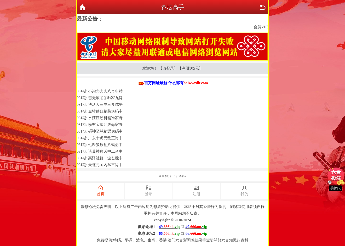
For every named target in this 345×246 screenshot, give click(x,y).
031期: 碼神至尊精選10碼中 (100, 131)
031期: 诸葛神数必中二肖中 (100, 151)
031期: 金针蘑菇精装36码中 (100, 111)
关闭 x (335, 188)
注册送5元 (190, 68)
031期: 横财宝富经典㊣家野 (100, 125)
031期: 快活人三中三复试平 (100, 104)
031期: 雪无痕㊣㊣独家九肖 (100, 98)
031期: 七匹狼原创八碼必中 (100, 145)
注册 (196, 190)
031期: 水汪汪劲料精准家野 (100, 118)
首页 (100, 190)
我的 (244, 190)
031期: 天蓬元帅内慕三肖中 (100, 165)
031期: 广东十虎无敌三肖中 (100, 138)
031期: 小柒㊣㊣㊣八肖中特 (100, 91)
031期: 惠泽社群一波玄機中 (100, 158)
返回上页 (262, 7)
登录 (148, 190)
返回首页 (82, 7)
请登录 (168, 68)
